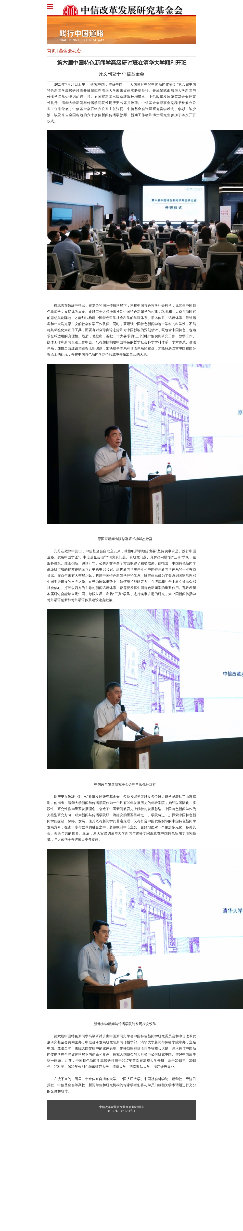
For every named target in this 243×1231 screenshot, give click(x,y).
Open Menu (53, 6)
